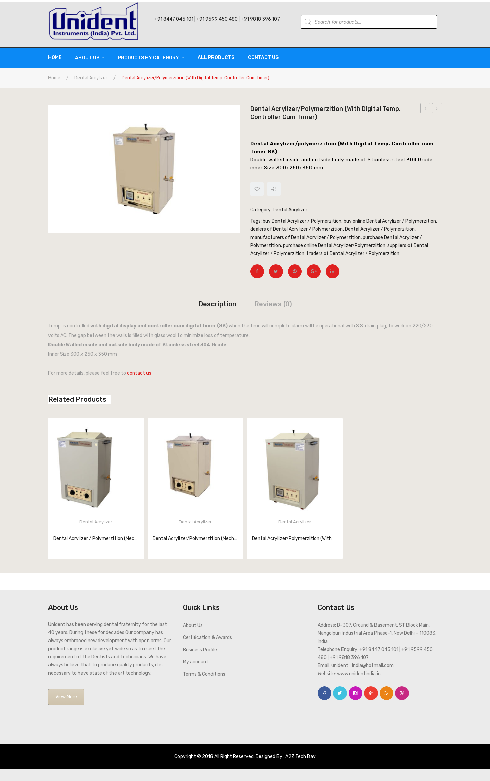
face (324, 693)
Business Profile (200, 650)
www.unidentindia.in (359, 674)
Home (54, 77)
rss (386, 693)
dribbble (402, 693)
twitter (340, 693)
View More (66, 697)
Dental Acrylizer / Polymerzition (380, 229)
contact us (139, 373)
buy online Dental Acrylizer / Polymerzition (390, 221)
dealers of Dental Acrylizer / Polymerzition (296, 229)
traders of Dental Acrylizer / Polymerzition (352, 253)
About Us (193, 625)
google (371, 693)
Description (217, 304)
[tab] (217, 303)
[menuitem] (58, 58)
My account (195, 662)
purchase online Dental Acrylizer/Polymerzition (334, 245)
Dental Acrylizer (90, 77)
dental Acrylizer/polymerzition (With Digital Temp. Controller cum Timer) (437, 109)
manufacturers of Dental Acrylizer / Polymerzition (305, 237)
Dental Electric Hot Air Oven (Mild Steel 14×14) (425, 109)
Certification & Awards (207, 638)
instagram (355, 693)
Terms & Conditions (204, 674)
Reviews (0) (273, 304)
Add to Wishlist (257, 189)
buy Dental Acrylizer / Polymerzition (302, 221)
